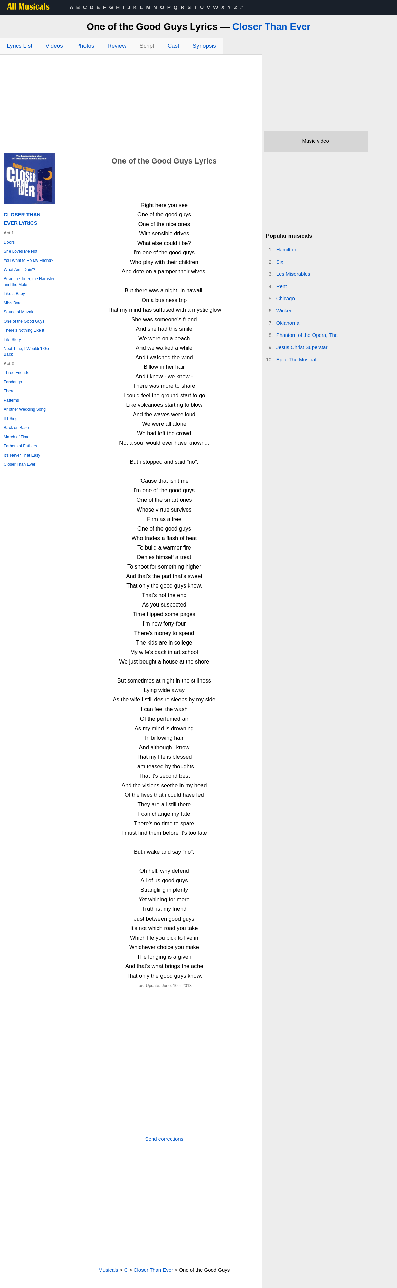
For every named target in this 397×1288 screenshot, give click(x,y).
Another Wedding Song (25, 409)
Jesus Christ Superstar (302, 347)
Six (279, 262)
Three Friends (16, 372)
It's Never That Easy (22, 455)
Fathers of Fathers (20, 446)
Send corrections (164, 1139)
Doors (9, 242)
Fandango (13, 382)
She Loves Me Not (20, 251)
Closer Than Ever (271, 26)
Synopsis (204, 46)
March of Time (17, 437)
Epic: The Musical (296, 359)
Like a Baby (14, 293)
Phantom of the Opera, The (307, 335)
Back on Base (16, 427)
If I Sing (11, 418)
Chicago (285, 298)
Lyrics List (19, 46)
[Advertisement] (131, 105)
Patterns (11, 400)
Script (146, 46)
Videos (54, 46)
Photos (85, 46)
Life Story (12, 339)
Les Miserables (293, 274)
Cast (173, 46)
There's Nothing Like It (24, 330)
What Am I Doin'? (19, 269)
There (9, 391)
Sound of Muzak (18, 312)
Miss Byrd (13, 303)
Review (117, 46)
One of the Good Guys (24, 321)
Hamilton (286, 249)
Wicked (284, 310)
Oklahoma (287, 323)
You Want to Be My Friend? (28, 260)
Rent (281, 286)
